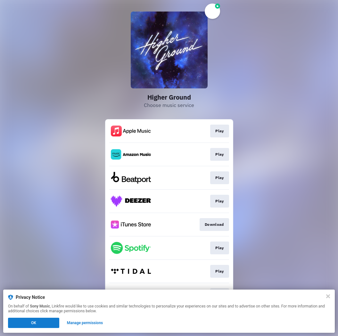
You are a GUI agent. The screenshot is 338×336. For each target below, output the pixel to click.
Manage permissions (85, 323)
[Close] (328, 296)
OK (33, 323)
